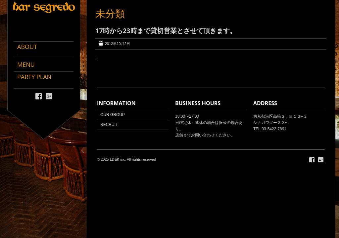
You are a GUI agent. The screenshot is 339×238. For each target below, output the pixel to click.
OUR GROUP (112, 114)
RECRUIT (109, 124)
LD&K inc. (118, 159)
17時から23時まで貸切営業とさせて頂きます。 (165, 30)
